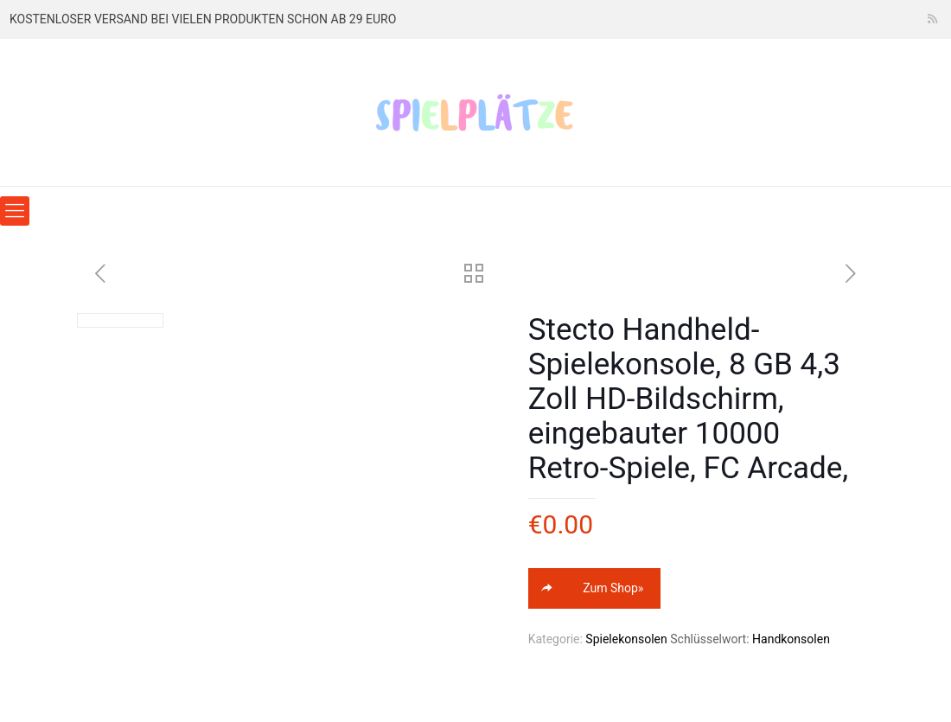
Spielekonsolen (626, 639)
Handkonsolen (791, 639)
